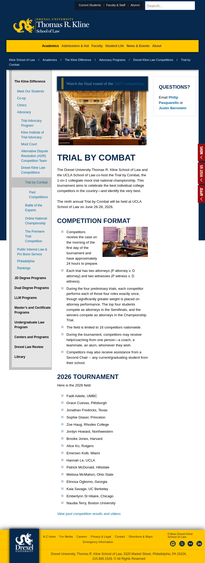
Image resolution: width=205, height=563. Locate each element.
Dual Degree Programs (31, 288)
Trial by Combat (36, 182)
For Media (66, 536)
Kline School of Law (22, 59)
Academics (50, 59)
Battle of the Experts (33, 208)
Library (19, 357)
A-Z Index (49, 536)
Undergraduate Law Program (29, 324)
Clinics (21, 105)
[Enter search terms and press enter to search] (178, 5)
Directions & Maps (140, 536)
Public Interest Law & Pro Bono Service (32, 252)
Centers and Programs (31, 337)
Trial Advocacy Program (31, 123)
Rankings (23, 268)
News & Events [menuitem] (138, 46)
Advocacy (24, 112)
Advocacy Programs (112, 59)
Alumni (148, 5)
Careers (82, 536)
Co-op (21, 98)
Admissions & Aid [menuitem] (75, 46)
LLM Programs (25, 298)
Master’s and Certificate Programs (32, 310)
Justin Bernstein (172, 108)
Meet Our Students (30, 91)
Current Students (103, 5)
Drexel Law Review (28, 347)
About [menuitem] (156, 46)
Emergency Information (98, 542)
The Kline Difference (78, 59)
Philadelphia (25, 261)
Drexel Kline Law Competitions (153, 59)
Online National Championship (36, 221)
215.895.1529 (102, 559)
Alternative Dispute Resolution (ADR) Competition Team (34, 156)
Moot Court (29, 144)
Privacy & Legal (101, 536)
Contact (120, 536)
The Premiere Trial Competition (35, 236)
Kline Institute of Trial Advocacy (32, 135)
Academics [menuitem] (50, 46)
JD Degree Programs (30, 278)
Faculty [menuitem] (97, 46)
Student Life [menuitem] (114, 46)
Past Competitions (38, 194)
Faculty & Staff (128, 5)
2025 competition (129, 83)
